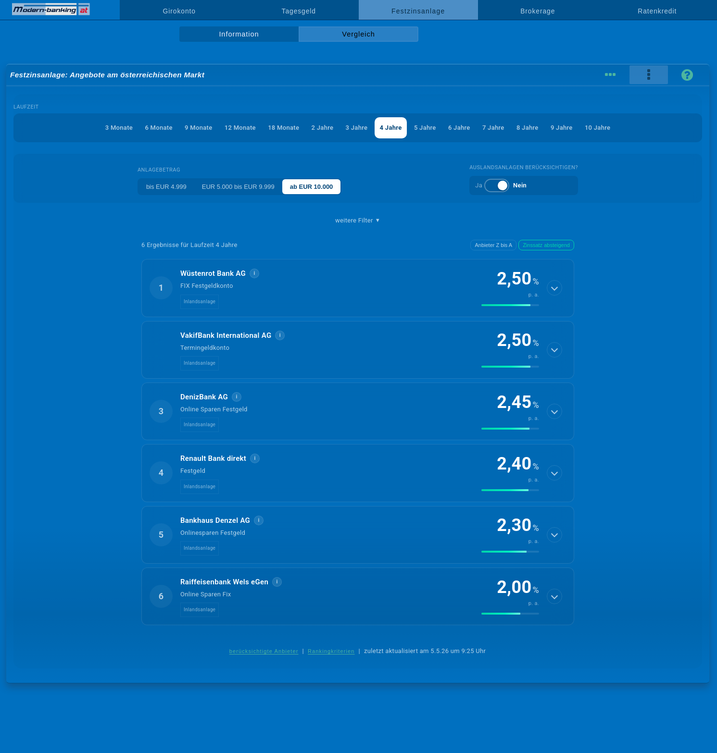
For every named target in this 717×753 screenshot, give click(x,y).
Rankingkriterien (331, 651)
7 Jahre (493, 127)
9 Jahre (562, 127)
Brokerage (537, 11)
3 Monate (119, 127)
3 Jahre (357, 127)
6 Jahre (459, 127)
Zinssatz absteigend (546, 245)
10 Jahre (597, 127)
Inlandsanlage (199, 301)
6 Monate (158, 127)
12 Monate (240, 127)
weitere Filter (357, 220)
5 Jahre (425, 127)
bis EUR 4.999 (166, 186)
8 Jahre (527, 127)
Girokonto (179, 11)
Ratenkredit (657, 11)
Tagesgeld (299, 11)
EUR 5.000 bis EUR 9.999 (238, 186)
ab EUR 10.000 (311, 186)
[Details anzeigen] (554, 288)
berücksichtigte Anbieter (264, 651)
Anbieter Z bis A (493, 245)
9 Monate (198, 127)
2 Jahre (323, 127)
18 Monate (283, 127)
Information (239, 34)
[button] (358, 287)
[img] (510, 305)
